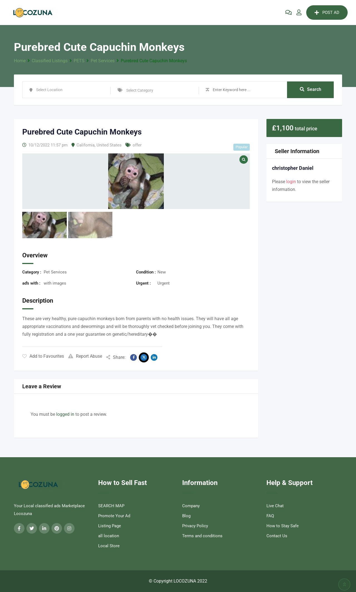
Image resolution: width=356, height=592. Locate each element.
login (291, 181)
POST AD (327, 12)
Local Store (109, 545)
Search (310, 89)
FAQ (270, 515)
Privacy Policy (195, 525)
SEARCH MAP (111, 505)
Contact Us (276, 535)
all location (108, 535)
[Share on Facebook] (133, 357)
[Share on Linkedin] (154, 357)
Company (191, 505)
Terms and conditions (202, 535)
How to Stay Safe (282, 525)
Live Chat (275, 505)
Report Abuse (85, 356)
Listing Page (109, 525)
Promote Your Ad (114, 515)
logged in (65, 414)
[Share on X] (144, 357)
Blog (186, 515)
